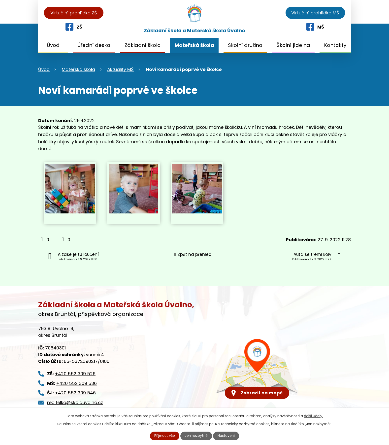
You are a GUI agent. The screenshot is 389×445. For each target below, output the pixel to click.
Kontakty (335, 45)
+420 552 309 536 (76, 383)
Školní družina (245, 45)
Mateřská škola (194, 45)
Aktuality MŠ (120, 69)
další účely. (313, 415)
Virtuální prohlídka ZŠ (73, 13)
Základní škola (143, 45)
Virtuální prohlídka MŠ (315, 13)
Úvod (53, 45)
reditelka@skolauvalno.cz (75, 402)
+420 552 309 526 (75, 374)
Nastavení (227, 435)
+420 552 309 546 (75, 393)
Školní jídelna (293, 45)
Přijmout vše (164, 435)
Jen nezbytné (196, 435)
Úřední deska (93, 45)
